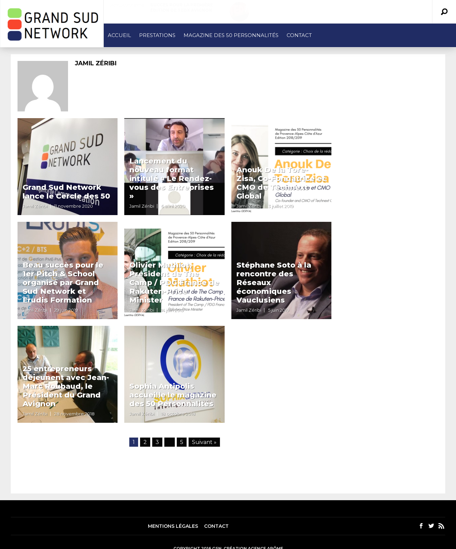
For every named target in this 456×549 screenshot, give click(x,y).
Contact (299, 35)
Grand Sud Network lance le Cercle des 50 (66, 192)
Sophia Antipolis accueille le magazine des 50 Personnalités (173, 395)
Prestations (157, 35)
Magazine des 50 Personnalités (231, 35)
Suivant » (204, 442)
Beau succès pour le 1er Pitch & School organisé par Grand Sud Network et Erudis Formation (63, 283)
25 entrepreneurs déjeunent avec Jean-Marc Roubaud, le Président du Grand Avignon (66, 386)
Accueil (119, 35)
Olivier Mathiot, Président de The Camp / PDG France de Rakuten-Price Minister (174, 283)
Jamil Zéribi (35, 206)
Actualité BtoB (127, 5)
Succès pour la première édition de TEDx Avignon (181, 7)
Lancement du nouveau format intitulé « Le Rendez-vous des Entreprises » (171, 179)
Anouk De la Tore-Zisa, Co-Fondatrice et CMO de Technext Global (280, 183)
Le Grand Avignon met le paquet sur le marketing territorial (342, 10)
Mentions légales (173, 526)
